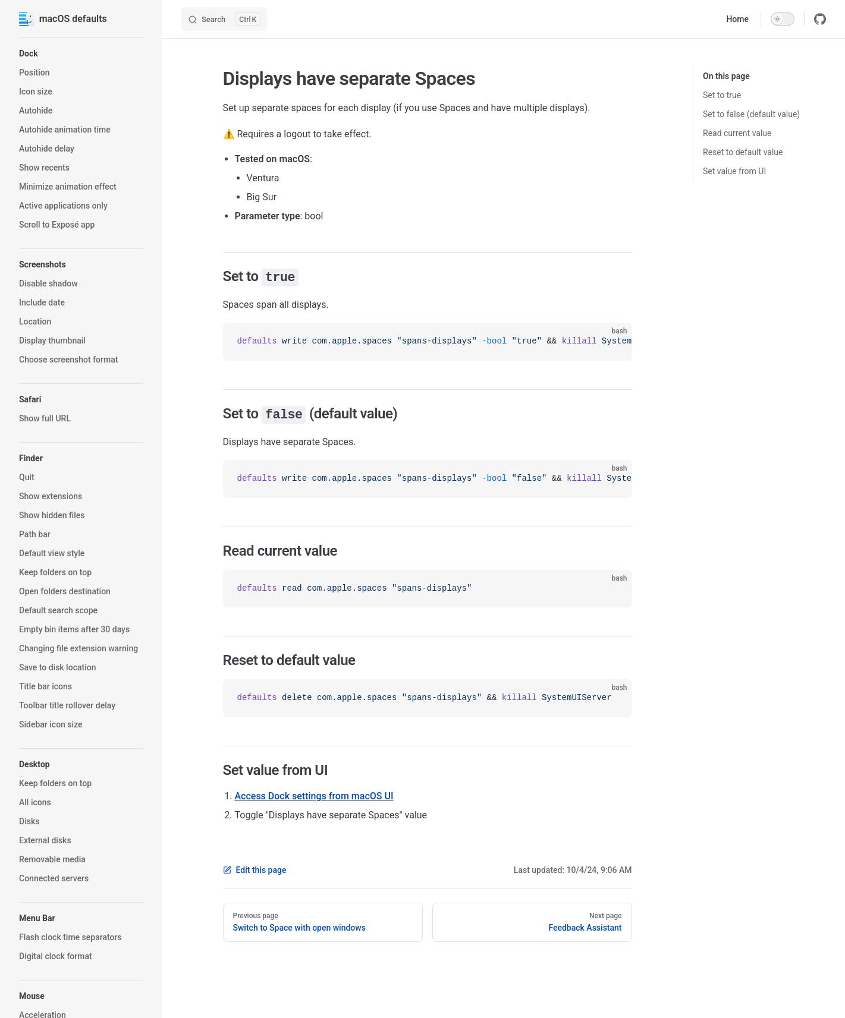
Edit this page (255, 870)
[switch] (782, 19)
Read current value (737, 133)
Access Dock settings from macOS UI (314, 796)
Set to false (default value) (751, 114)
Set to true (722, 95)
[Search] (224, 19)
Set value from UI (734, 171)
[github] (820, 19)
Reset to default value (743, 152)
